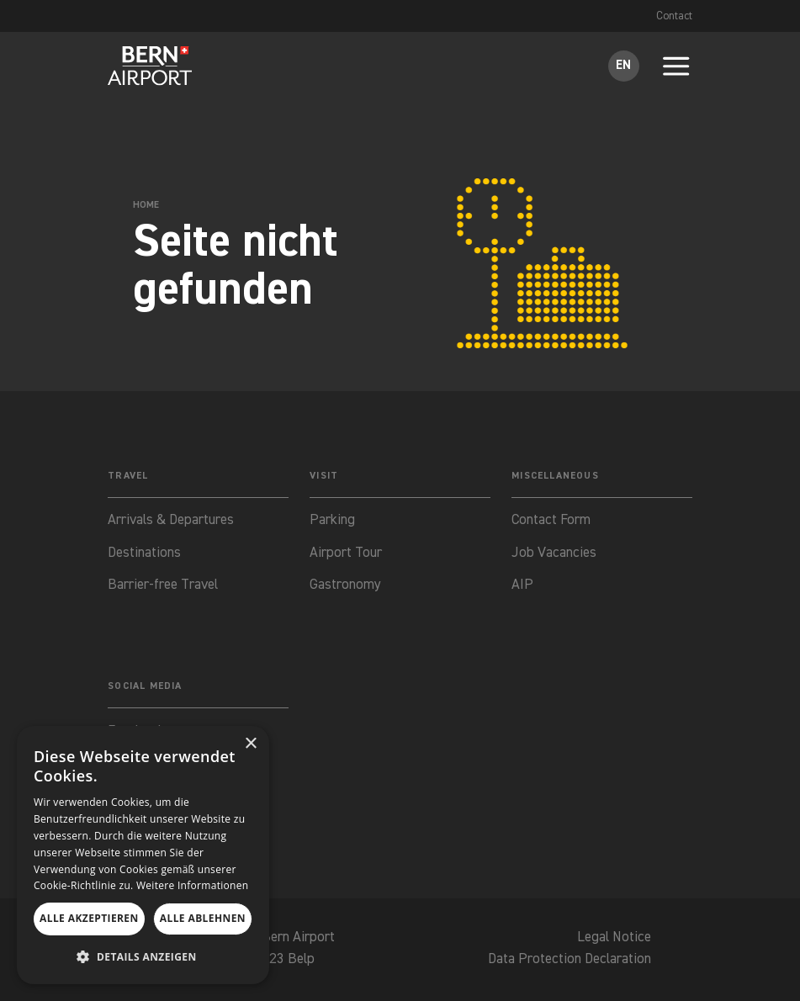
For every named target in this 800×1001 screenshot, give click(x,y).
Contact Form (551, 521)
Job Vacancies (553, 554)
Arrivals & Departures (172, 521)
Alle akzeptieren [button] (89, 918)
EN (623, 65)
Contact (673, 16)
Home (146, 205)
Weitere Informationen (192, 885)
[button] (143, 957)
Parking (332, 521)
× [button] (250, 744)
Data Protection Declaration (567, 962)
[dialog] (143, 855)
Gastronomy (345, 587)
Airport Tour (346, 554)
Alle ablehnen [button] (203, 918)
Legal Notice (612, 940)
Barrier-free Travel (164, 587)
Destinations (145, 554)
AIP (522, 587)
